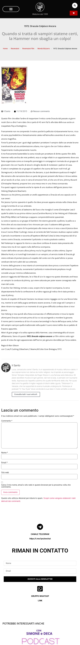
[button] (10, 9)
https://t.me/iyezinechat (40, 538)
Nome (4, 453)
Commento (6, 421)
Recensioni (15, 49)
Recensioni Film (28, 49)
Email (4, 463)
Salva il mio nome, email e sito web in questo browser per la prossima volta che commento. (36, 486)
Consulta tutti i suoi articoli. (26, 394)
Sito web (5, 473)
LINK (40, 600)
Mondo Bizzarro (44, 49)
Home (5, 49)
